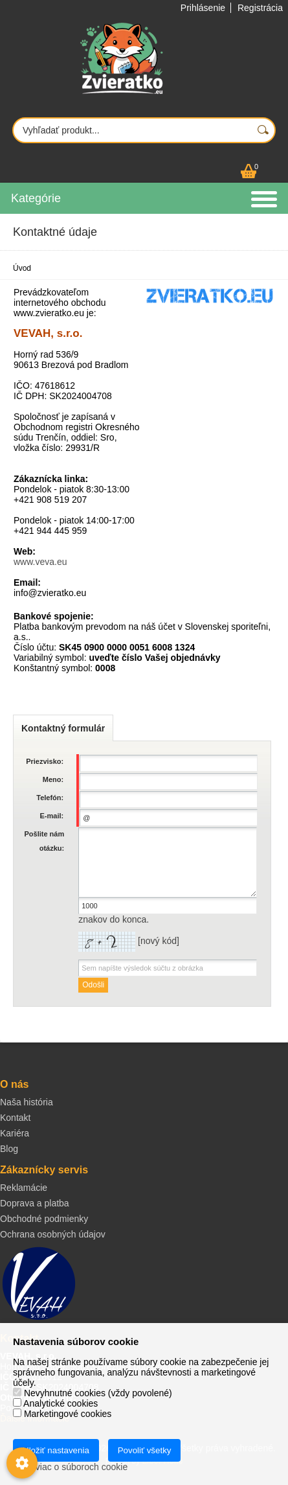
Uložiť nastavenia (56, 1450)
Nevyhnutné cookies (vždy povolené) (92, 1393)
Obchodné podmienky (44, 1219)
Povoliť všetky (145, 1450)
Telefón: (49, 797)
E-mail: (52, 816)
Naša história (26, 1102)
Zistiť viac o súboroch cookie (70, 1467)
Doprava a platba (34, 1203)
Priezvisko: (44, 761)
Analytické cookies (55, 1403)
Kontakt (15, 1117)
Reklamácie (23, 1187)
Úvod (22, 268)
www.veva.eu (40, 562)
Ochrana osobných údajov (52, 1234)
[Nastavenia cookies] (22, 1463)
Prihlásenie (203, 8)
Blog (9, 1149)
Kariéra (14, 1133)
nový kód (158, 941)
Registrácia (260, 8)
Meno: (53, 779)
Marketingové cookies (62, 1414)
